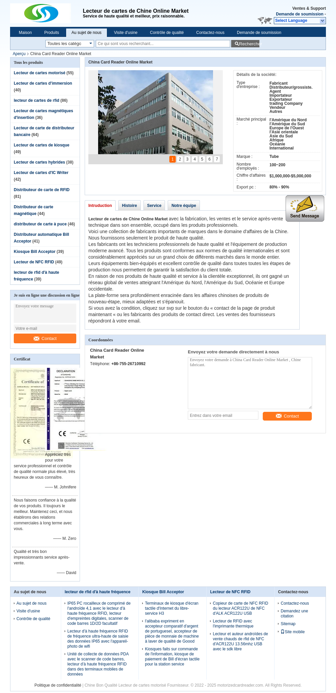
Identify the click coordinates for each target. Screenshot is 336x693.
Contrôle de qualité (167, 32)
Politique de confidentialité (57, 685)
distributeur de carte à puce (40, 224)
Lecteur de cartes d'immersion (43, 83)
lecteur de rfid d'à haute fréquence (97, 592)
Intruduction (100, 205)
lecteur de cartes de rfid (36, 100)
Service (154, 205)
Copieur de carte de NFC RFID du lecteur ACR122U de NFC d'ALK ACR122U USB (240, 608)
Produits (51, 32)
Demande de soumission (299, 14)
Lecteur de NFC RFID (34, 262)
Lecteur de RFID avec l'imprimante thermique (233, 624)
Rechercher (249, 43)
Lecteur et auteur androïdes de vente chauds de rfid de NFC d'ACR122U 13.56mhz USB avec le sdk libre (240, 641)
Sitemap (288, 623)
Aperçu (19, 53)
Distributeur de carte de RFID (42, 189)
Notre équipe (183, 205)
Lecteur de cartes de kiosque (41, 145)
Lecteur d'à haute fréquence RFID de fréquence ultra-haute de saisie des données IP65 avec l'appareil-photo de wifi (97, 639)
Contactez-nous (210, 32)
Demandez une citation (294, 613)
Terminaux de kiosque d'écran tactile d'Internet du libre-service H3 (171, 608)
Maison (25, 32)
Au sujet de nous (86, 32)
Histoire (129, 205)
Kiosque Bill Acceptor (34, 251)
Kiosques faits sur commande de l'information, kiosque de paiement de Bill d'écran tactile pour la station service (172, 656)
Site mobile (292, 632)
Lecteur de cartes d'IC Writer (41, 172)
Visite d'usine (125, 32)
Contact (45, 338)
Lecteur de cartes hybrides (39, 162)
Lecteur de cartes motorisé (39, 73)
